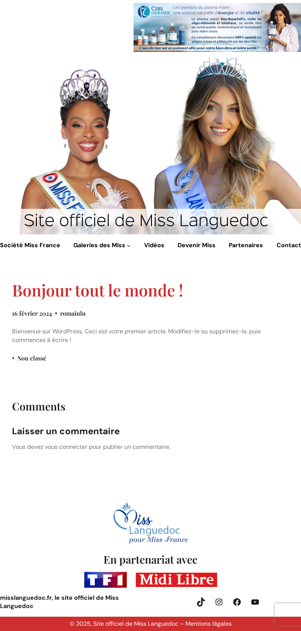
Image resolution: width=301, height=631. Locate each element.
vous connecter (66, 447)
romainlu (73, 313)
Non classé (31, 358)
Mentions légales (208, 624)
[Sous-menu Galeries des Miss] (129, 246)
